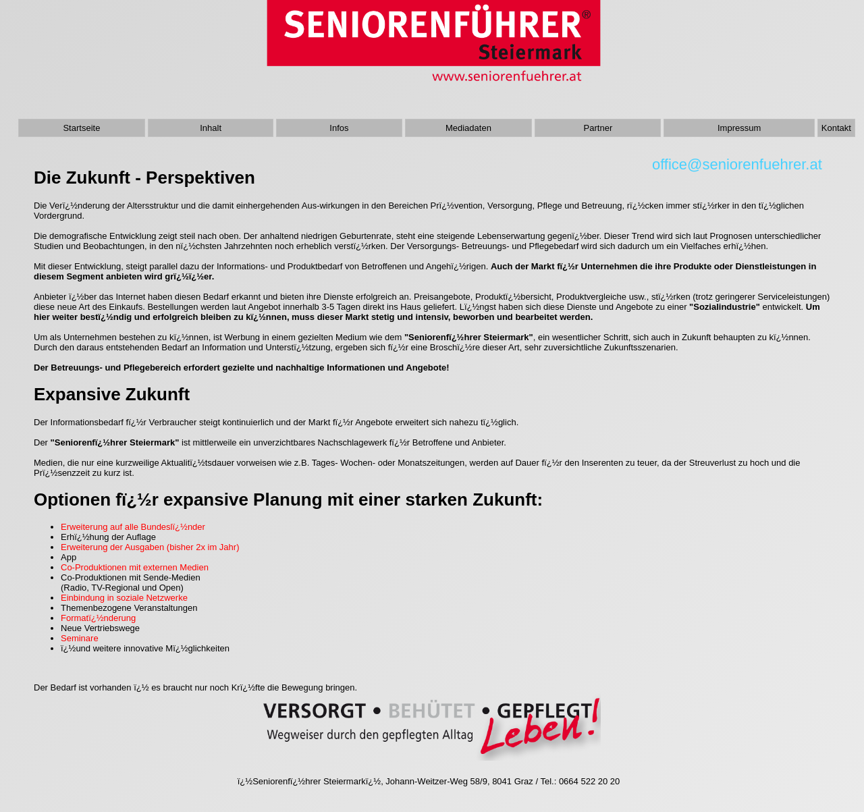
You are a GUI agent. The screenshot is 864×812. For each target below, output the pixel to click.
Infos (338, 128)
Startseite (81, 128)
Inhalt (210, 128)
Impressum (739, 128)
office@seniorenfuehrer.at (741, 164)
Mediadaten (468, 128)
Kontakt (836, 128)
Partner (598, 128)
